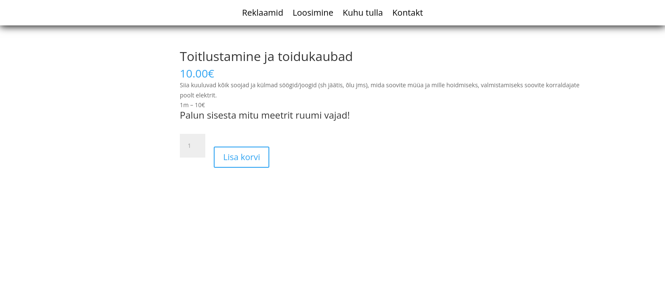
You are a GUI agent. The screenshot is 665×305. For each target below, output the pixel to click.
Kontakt (407, 14)
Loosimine (313, 14)
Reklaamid (262, 14)
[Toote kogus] (192, 146)
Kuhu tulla (363, 14)
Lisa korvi (241, 157)
